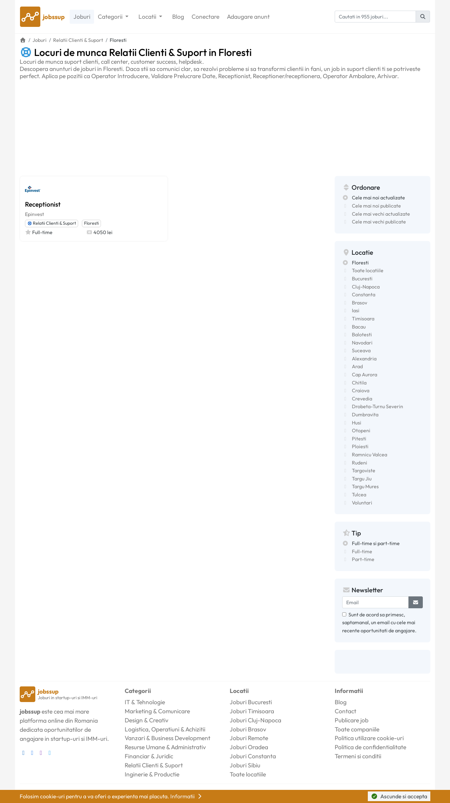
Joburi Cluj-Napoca (255, 720)
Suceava (361, 350)
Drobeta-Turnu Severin (377, 406)
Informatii (186, 796)
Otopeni (361, 430)
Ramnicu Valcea (369, 454)
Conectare (205, 16)
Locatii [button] (148, 16)
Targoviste (363, 470)
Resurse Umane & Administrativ (165, 747)
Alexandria (364, 358)
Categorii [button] (111, 16)
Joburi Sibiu (245, 765)
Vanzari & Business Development (167, 738)
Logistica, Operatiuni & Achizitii (165, 729)
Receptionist (43, 204)
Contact (345, 711)
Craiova (360, 390)
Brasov (359, 302)
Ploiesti (360, 446)
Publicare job (351, 720)
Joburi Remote (249, 738)
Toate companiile (357, 729)
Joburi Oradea (249, 747)
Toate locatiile (367, 270)
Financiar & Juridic (149, 756)
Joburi (81, 16)
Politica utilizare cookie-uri (369, 738)
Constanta (363, 294)
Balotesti (362, 334)
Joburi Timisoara (252, 711)
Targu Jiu (362, 478)
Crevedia (362, 398)
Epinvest (34, 214)
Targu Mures (365, 486)
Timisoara (363, 318)
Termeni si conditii (358, 756)
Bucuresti (362, 278)
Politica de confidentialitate (370, 747)
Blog (178, 16)
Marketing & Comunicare (157, 711)
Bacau (359, 327)
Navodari (362, 342)
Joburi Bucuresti (251, 702)
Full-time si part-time (376, 543)
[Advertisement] (225, 126)
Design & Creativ (146, 720)
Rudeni (359, 462)
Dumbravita (365, 414)
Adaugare (248, 16)
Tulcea (359, 494)
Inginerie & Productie (152, 774)
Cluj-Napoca (366, 287)
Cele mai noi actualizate (378, 197)
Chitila (359, 382)
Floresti (91, 223)
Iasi (355, 310)
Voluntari (362, 502)
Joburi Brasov (248, 729)
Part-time (363, 559)
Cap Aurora (364, 374)
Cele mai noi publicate (376, 206)
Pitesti (359, 438)
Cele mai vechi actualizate (381, 214)
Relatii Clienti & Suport (51, 223)
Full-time (362, 551)
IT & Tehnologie (145, 702)
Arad (357, 366)
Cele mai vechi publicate (379, 221)
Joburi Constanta (253, 756)
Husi (356, 422)
